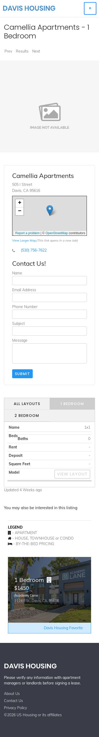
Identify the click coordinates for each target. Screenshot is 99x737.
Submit (22, 373)
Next (36, 51)
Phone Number (24, 306)
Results (22, 51)
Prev (8, 51)
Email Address (24, 290)
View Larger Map (24, 240)
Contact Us (13, 700)
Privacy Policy (15, 707)
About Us (12, 693)
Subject (18, 323)
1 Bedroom (72, 403)
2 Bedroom (27, 415)
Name (17, 273)
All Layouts (27, 403)
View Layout (72, 474)
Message (19, 340)
